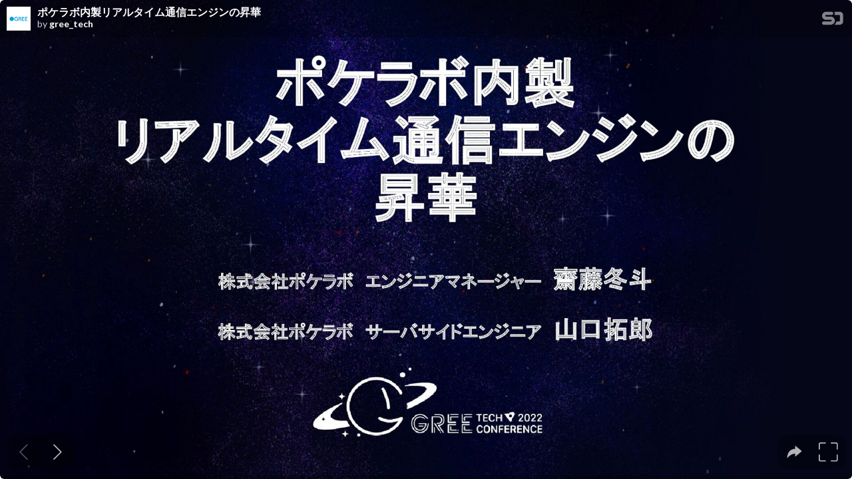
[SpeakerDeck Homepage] (832, 21)
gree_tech (71, 24)
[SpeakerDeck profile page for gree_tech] (19, 19)
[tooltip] (794, 452)
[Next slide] (58, 452)
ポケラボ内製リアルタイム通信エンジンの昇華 (149, 12)
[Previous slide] (24, 452)
